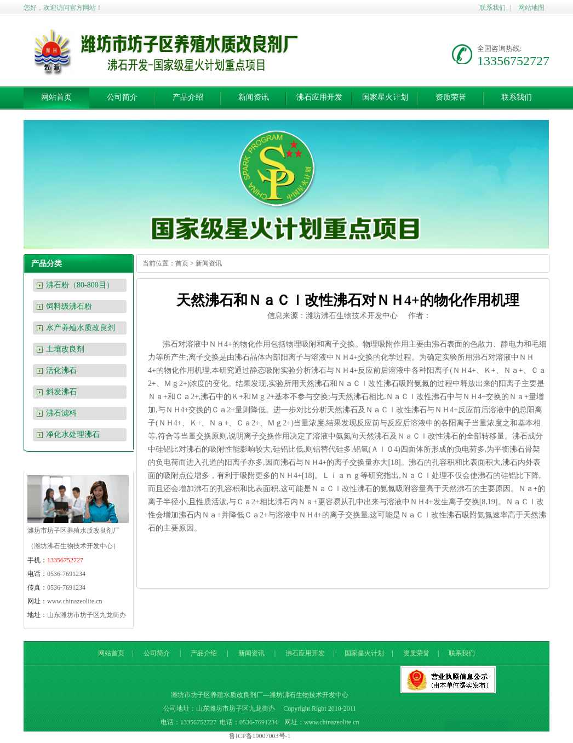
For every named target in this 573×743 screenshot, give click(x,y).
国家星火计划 (385, 97)
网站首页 (56, 97)
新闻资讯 (253, 97)
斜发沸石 (61, 392)
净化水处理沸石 (73, 434)
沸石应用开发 (319, 97)
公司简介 (122, 97)
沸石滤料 (61, 413)
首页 (181, 263)
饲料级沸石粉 (69, 306)
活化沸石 (61, 370)
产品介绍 (188, 97)
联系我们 (492, 7)
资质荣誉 (451, 97)
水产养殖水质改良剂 (80, 328)
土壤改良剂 (65, 349)
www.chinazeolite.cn (74, 601)
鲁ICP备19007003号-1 (260, 736)
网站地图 (531, 7)
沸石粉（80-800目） (80, 285)
